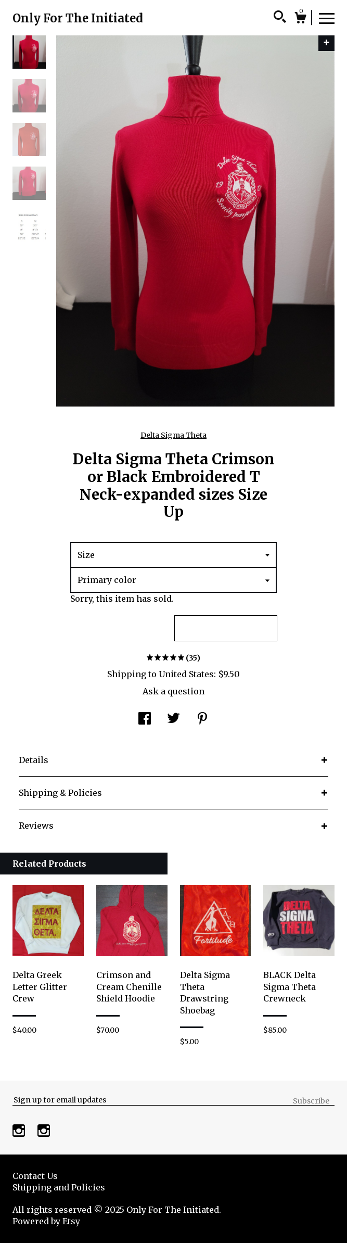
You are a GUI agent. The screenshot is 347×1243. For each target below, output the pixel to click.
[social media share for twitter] (173, 719)
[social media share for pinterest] (202, 719)
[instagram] (19, 1132)
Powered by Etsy (46, 1221)
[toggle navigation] (327, 18)
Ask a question (173, 691)
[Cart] (300, 19)
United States (186, 674)
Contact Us (35, 1176)
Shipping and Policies (58, 1187)
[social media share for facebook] (144, 719)
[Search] (280, 18)
